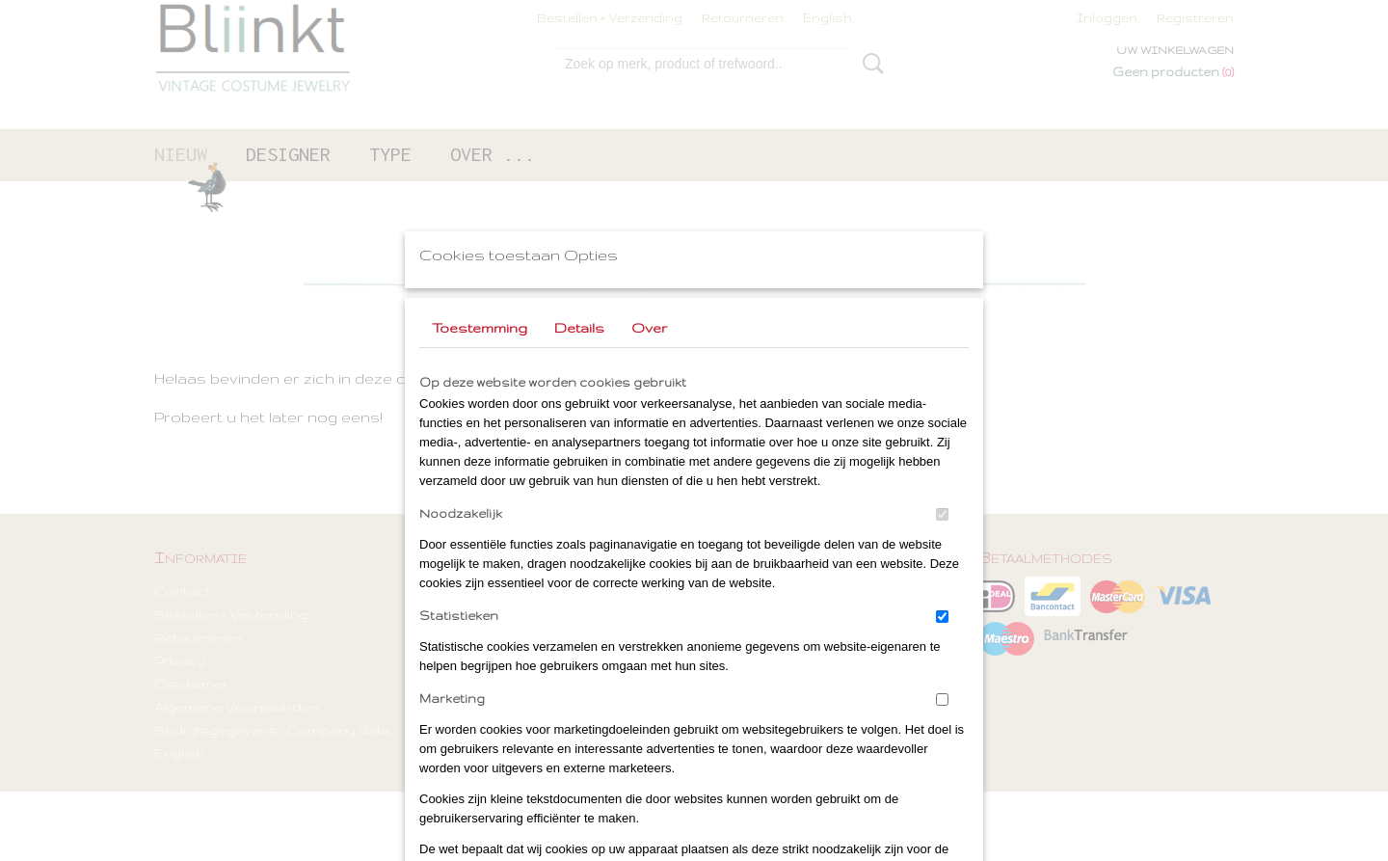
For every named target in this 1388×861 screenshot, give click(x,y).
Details (579, 328)
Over (649, 328)
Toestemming (479, 328)
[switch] (942, 514)
